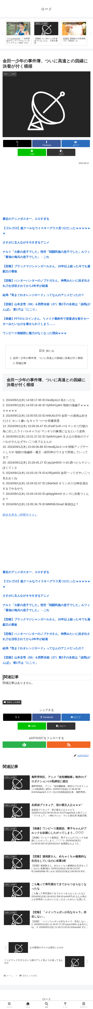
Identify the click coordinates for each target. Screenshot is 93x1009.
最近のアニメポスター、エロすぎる (26, 219)
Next (90, 34)
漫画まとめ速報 (12, 703)
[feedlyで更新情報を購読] (24, 745)
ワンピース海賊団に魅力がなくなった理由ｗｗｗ (35, 333)
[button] (61, 152)
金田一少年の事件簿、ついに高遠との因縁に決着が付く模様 (48, 358)
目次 (42, 351)
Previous (2, 34)
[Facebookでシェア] (46, 143)
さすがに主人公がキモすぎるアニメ (26, 243)
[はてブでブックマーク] (75, 143)
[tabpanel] (18, 33)
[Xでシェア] (17, 143)
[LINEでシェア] (32, 152)
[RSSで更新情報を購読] (68, 745)
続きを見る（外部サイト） (20, 515)
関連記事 (21, 363)
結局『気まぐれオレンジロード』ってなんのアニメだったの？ (43, 295)
